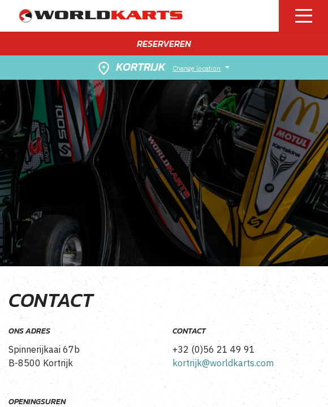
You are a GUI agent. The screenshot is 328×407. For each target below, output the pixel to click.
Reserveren (164, 43)
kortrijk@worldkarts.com (223, 363)
